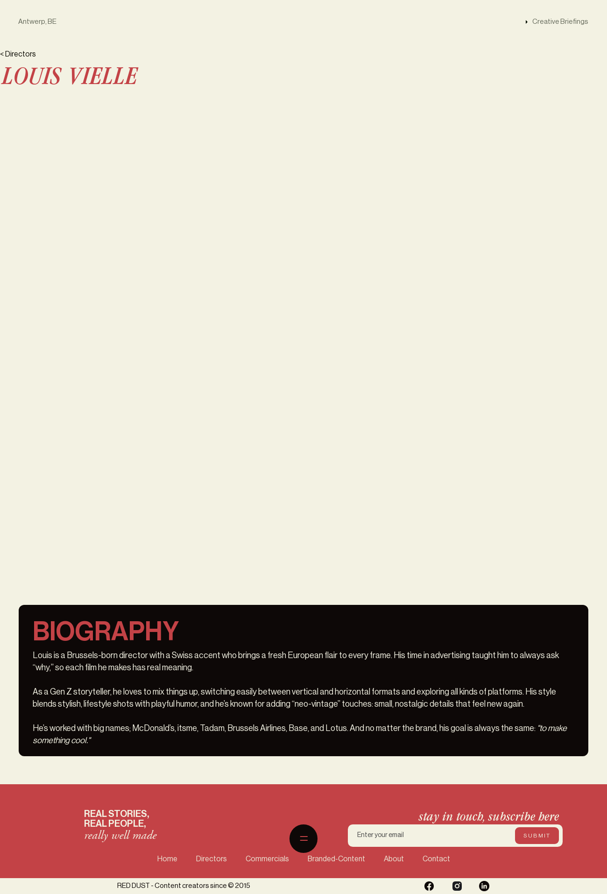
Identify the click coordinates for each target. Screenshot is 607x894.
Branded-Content (336, 859)
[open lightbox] (457, 128)
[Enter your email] (455, 835)
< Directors (18, 54)
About (394, 859)
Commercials (267, 859)
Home (167, 859)
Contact (436, 859)
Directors (211, 859)
